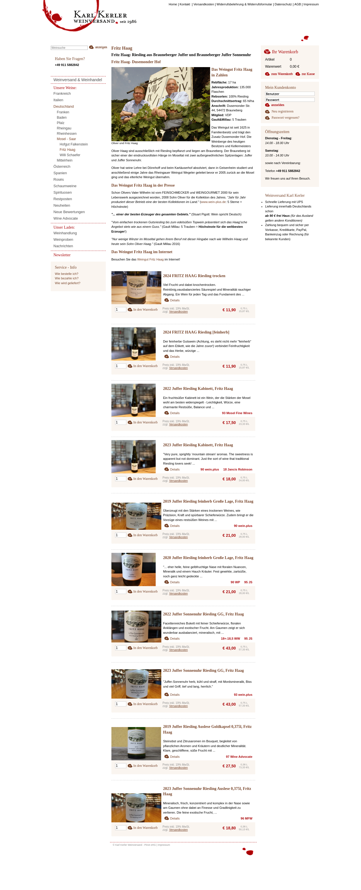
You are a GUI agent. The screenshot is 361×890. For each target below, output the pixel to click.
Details (175, 300)
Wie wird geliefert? (67, 283)
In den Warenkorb (145, 310)
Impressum (164, 844)
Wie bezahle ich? (67, 278)
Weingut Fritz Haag (150, 259)
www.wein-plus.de (213, 202)
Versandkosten (178, 311)
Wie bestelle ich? (66, 273)
